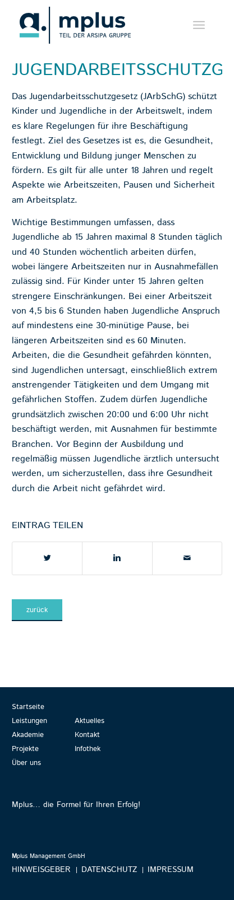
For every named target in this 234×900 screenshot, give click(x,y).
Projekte (25, 749)
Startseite (28, 707)
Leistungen (29, 721)
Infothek (87, 749)
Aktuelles (89, 721)
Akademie (28, 735)
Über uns (26, 763)
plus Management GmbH (48, 856)
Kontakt (87, 735)
